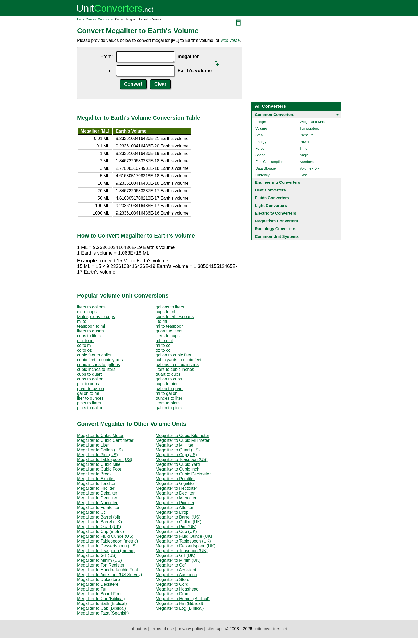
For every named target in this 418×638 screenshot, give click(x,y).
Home (81, 19)
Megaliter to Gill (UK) (175, 555)
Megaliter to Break (94, 474)
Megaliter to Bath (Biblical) (102, 603)
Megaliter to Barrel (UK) (99, 522)
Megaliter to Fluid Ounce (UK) (184, 536)
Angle (304, 155)
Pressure (307, 135)
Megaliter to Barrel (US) (178, 517)
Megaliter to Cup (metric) (100, 531)
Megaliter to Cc (91, 512)
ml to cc (163, 345)
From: (107, 56)
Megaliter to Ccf (171, 565)
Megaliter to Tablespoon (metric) (107, 541)
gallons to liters (170, 307)
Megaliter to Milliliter (174, 445)
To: (110, 70)
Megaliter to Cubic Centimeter (105, 440)
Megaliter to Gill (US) (96, 555)
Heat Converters (270, 190)
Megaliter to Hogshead (177, 589)
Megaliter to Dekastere (98, 579)
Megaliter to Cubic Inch (177, 469)
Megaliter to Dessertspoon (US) (107, 546)
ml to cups (87, 312)
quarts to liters (169, 331)
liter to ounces (90, 398)
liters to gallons (91, 307)
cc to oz (84, 350)
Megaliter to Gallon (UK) (179, 522)
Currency (262, 175)
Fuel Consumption (269, 162)
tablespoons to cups (96, 316)
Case (304, 175)
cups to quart (89, 374)
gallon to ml (88, 393)
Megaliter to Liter (93, 445)
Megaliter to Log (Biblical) (180, 608)
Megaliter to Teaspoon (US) (181, 459)
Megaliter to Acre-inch (176, 574)
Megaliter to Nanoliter (97, 502)
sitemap (214, 629)
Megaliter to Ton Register (100, 565)
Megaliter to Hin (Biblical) (179, 603)
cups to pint (167, 384)
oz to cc (163, 350)
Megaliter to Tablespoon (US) (104, 459)
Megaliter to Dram (173, 594)
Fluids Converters (272, 197)
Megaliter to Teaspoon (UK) (181, 550)
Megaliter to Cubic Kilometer (182, 435)
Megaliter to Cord (172, 584)
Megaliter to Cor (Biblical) (101, 598)
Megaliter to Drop (172, 512)
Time (303, 148)
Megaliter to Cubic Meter (100, 435)
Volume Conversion (100, 19)
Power (305, 142)
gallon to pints (169, 408)
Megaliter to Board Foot (99, 594)
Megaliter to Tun (92, 589)
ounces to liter (169, 398)
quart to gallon (90, 388)
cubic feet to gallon (94, 355)
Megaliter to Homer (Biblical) (183, 598)
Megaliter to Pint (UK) (176, 526)
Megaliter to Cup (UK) (176, 531)
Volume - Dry (310, 168)
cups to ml (165, 312)
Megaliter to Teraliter (96, 483)
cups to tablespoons (175, 316)
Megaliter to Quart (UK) (99, 526)
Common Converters (274, 114)
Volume (261, 128)
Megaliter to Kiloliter (96, 488)
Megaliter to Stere (172, 579)
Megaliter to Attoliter (174, 507)
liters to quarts (90, 331)
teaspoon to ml (91, 326)
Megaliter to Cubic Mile (98, 464)
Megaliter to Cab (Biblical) (101, 608)
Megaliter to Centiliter (97, 498)
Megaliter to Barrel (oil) (98, 517)
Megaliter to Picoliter (175, 502)
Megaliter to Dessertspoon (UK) (185, 546)
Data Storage (265, 168)
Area (259, 135)
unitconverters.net (270, 629)
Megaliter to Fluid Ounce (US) (105, 536)
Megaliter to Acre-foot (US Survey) (109, 574)
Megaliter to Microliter (176, 498)
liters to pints (168, 403)
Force (259, 148)
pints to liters (89, 403)
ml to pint (164, 340)
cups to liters (89, 336)
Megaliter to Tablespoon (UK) (183, 541)
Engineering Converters (277, 182)
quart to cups (168, 374)
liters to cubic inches (175, 369)
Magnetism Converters (276, 221)
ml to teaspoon (170, 326)
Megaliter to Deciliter (175, 493)
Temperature (309, 128)
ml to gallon (167, 393)
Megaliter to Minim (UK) (178, 560)
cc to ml (84, 345)
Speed (260, 155)
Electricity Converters (275, 213)
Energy (260, 142)
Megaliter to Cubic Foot (99, 469)
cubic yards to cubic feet (179, 360)
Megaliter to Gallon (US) (100, 450)
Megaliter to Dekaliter (97, 493)
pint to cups (88, 384)
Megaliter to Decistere (98, 584)
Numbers (307, 162)
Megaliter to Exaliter (96, 478)
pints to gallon (90, 408)
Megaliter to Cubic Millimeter (183, 440)
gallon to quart (169, 388)
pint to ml (85, 340)
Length (260, 122)
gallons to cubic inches (177, 364)
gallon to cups (169, 379)
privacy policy (190, 629)
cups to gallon (90, 379)
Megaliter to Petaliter (175, 478)
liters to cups (168, 336)
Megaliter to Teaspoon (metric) (106, 550)
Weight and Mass (313, 122)
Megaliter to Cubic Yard (178, 464)
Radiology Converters (275, 228)
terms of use (162, 629)
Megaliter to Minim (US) (99, 560)
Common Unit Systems (277, 236)
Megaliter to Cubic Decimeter (183, 474)
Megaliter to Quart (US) (178, 450)
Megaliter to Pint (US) (97, 454)
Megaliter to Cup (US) (176, 454)
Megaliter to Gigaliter (175, 483)
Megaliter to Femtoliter (98, 507)
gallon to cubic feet (173, 355)
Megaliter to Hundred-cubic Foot (107, 570)
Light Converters (271, 205)
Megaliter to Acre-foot (176, 570)
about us (139, 629)
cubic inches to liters (96, 369)
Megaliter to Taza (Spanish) (103, 613)
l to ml (161, 321)
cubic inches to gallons (98, 364)
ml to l (83, 321)
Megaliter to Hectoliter (176, 488)
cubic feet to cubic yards (100, 360)
